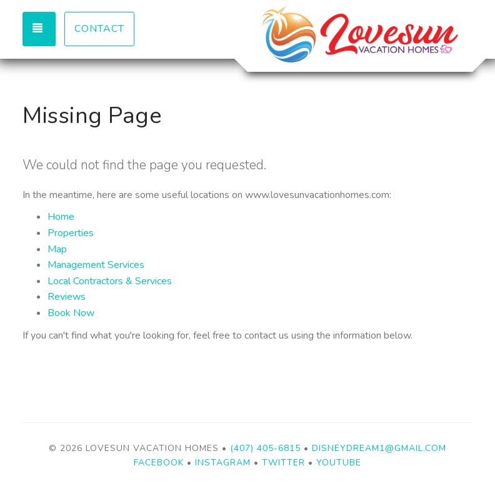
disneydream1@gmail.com (379, 448)
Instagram (223, 463)
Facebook (159, 463)
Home (61, 217)
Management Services (96, 265)
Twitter (283, 463)
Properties (71, 233)
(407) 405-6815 (265, 448)
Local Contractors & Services (110, 281)
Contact (99, 29)
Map (57, 249)
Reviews (67, 297)
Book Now (71, 313)
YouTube (338, 463)
